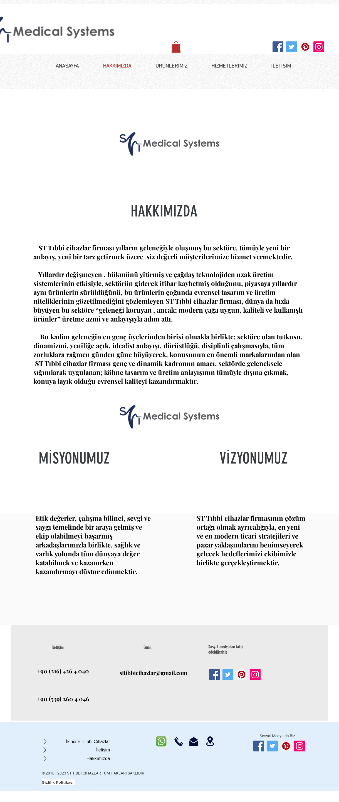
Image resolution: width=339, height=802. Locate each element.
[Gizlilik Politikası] (58, 782)
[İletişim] (75, 750)
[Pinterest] (305, 46)
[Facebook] (278, 46)
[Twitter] (291, 46)
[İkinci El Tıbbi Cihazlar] (75, 741)
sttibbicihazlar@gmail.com (153, 672)
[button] (176, 47)
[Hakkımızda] (75, 758)
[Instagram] (318, 46)
